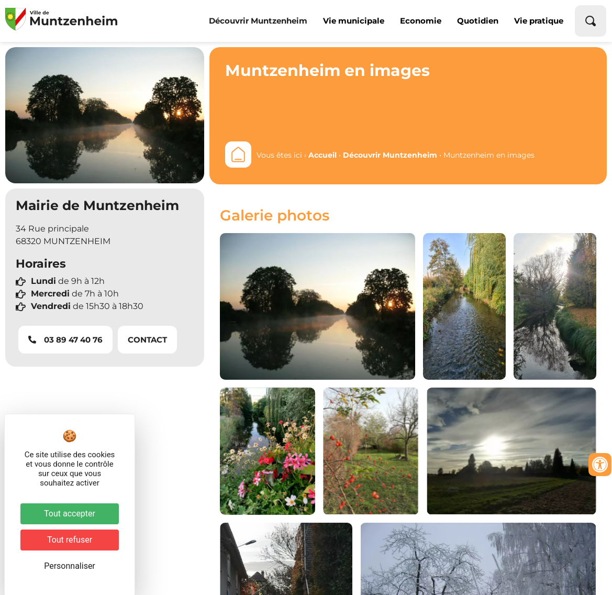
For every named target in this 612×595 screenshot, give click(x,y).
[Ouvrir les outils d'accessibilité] (599, 464)
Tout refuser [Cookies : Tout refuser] (69, 540)
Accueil (322, 155)
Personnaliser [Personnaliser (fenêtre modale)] (69, 566)
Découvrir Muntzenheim (258, 21)
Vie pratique (538, 21)
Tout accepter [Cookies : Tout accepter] (69, 514)
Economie (420, 21)
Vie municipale (353, 21)
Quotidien (477, 21)
